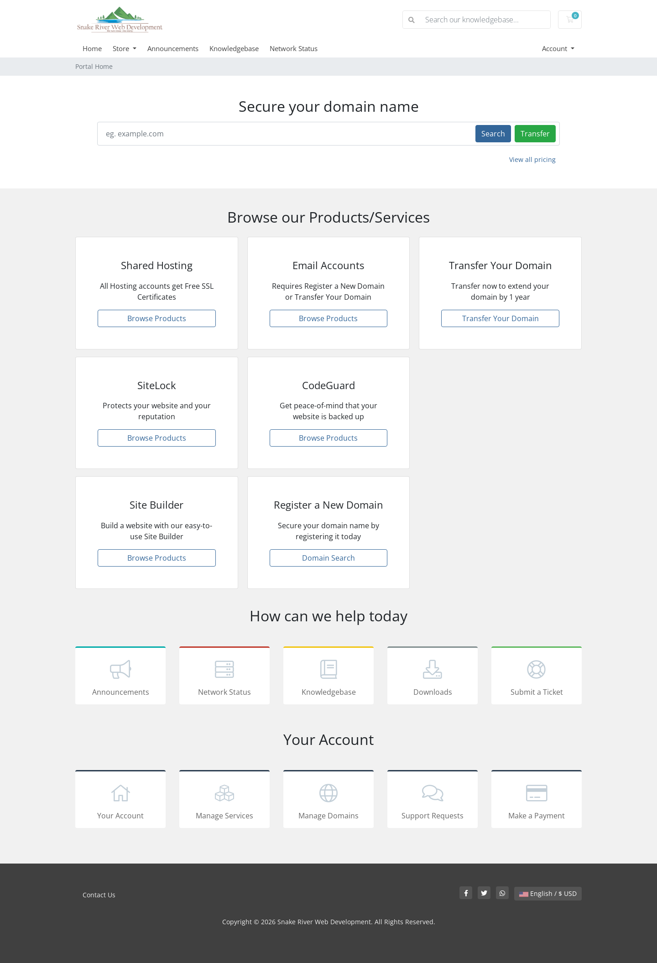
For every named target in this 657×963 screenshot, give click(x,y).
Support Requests (432, 801)
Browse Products (156, 318)
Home (92, 48)
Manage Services (224, 801)
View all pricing (532, 159)
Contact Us (99, 894)
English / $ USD (548, 893)
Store (122, 48)
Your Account (120, 801)
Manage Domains (328, 801)
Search (493, 134)
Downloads (432, 677)
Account (555, 48)
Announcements (172, 48)
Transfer (535, 134)
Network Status (294, 48)
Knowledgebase (234, 48)
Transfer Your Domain (500, 318)
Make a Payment (536, 801)
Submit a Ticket (536, 677)
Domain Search (328, 558)
